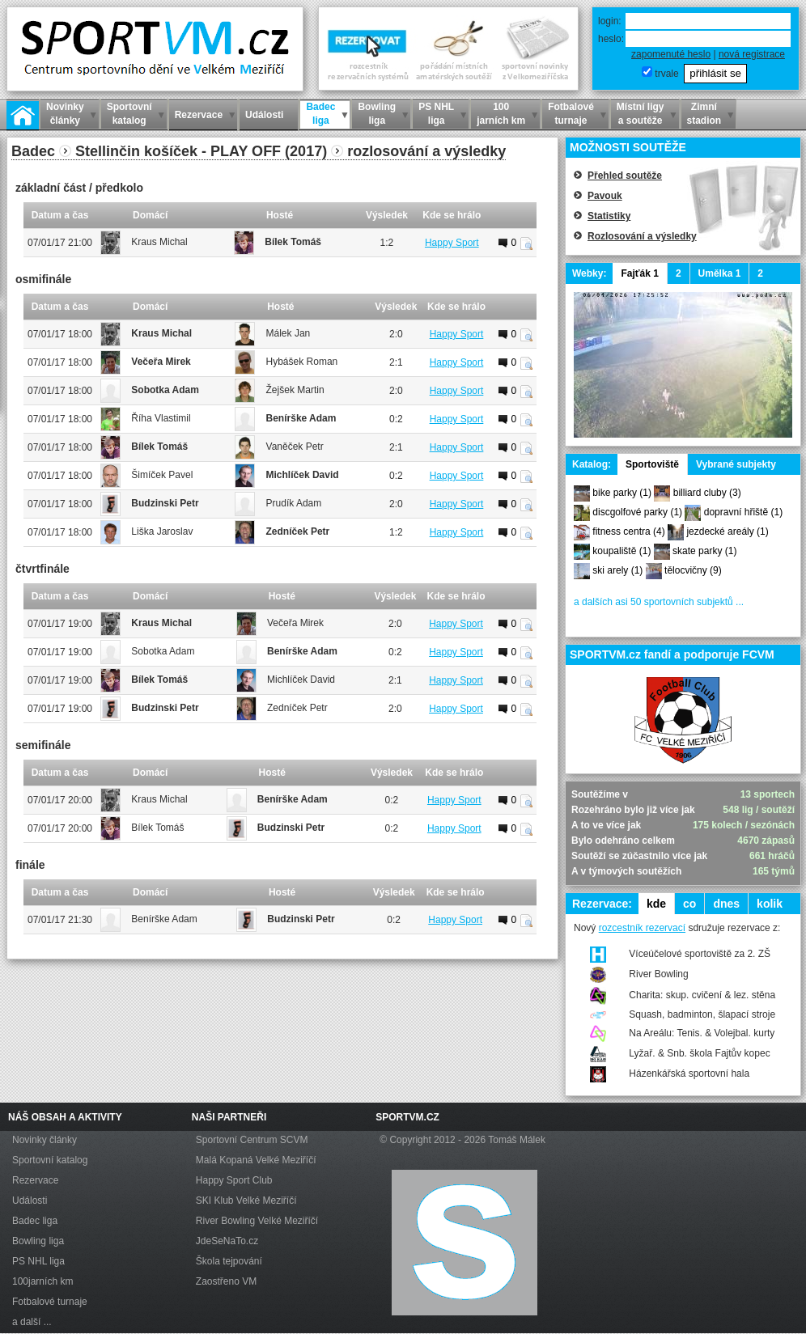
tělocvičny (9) (693, 570)
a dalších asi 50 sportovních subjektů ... (659, 602)
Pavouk (605, 195)
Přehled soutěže (625, 175)
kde (656, 903)
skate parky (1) (704, 551)
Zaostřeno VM (226, 1281)
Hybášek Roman (302, 361)
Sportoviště (652, 464)
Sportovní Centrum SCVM (252, 1140)
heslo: (611, 38)
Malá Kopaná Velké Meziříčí (256, 1160)
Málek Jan (288, 333)
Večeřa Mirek (160, 361)
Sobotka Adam (165, 390)
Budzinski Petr (164, 503)
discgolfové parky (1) (637, 512)
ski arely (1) (617, 570)
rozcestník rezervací (642, 928)
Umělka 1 (719, 273)
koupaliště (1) (621, 551)
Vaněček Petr (295, 446)
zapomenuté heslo (671, 54)
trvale (666, 73)
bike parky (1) (621, 492)
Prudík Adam (294, 503)
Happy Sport (452, 242)
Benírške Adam (301, 418)
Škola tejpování (229, 1261)
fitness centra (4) (628, 531)
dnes (726, 903)
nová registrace (752, 54)
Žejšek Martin (295, 390)
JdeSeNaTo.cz (227, 1241)
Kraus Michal (159, 242)
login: (609, 21)
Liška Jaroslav (162, 531)
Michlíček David (302, 475)
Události (29, 1200)
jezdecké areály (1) (727, 531)
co (689, 903)
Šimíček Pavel (162, 475)
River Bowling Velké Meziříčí (257, 1220)
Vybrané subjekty (736, 464)
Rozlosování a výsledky (642, 236)
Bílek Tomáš (293, 242)
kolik (770, 903)
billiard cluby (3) (707, 492)
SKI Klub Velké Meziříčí (246, 1200)
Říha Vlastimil (160, 418)
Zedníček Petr (298, 531)
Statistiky (609, 216)
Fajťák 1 (639, 273)
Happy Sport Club (234, 1180)
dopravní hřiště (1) (743, 512)
